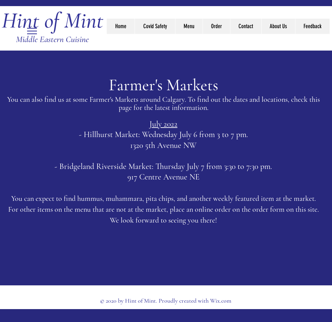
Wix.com (220, 300)
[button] (32, 31)
